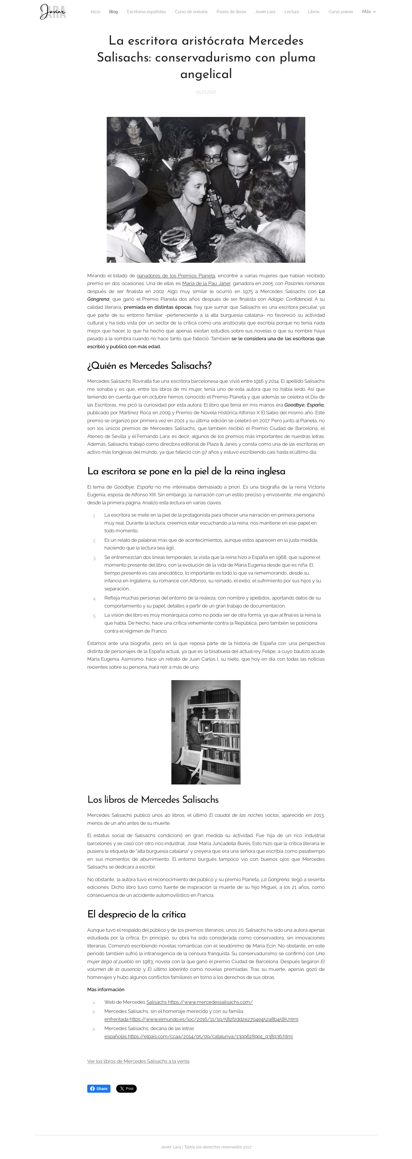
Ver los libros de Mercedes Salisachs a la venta (138, 1061)
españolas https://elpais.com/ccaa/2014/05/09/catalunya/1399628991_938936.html (198, 1036)
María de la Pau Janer (206, 283)
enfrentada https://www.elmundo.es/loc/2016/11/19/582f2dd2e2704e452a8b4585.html (201, 1019)
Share (99, 1088)
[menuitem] (108, 12)
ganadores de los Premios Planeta (176, 275)
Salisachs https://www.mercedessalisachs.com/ (199, 1002)
